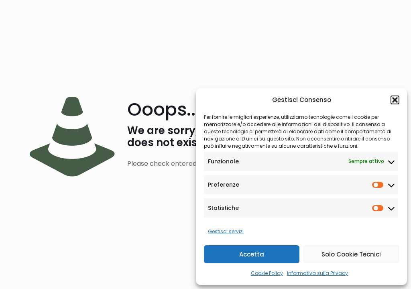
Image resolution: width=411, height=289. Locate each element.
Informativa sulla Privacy (317, 273)
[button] (395, 100)
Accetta (251, 254)
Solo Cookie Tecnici (351, 254)
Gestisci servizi (226, 231)
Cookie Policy (267, 273)
